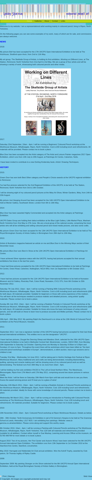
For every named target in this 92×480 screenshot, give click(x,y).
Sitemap (11, 476)
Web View (88, 476)
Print (3, 476)
